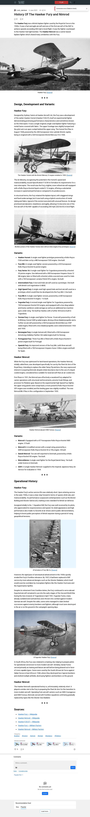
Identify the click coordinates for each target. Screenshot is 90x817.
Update (45, 793)
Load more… (45, 811)
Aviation (17, 736)
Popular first (18, 775)
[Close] (87, 9)
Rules (15, 771)
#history (25, 736)
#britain (40, 736)
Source (49, 92)
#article (32, 736)
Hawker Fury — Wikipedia (27, 714)
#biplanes (48, 736)
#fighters (58, 736)
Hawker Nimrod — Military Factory (31, 729)
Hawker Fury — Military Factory (29, 726)
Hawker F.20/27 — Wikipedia (28, 722)
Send (73, 767)
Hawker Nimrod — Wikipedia (29, 718)
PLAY (61, 2)
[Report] (74, 749)
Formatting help (23, 771)
